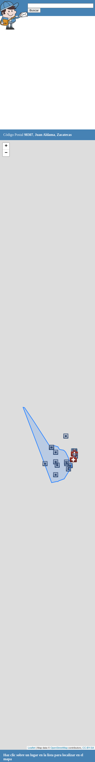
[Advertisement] (47, 80)
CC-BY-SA (88, 747)
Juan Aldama (45, 135)
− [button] (6, 153)
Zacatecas (64, 135)
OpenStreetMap (59, 747)
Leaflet (31, 747)
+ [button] (6, 146)
